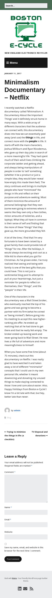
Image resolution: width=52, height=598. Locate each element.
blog (9, 417)
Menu (14, 63)
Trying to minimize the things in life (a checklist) (15, 436)
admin (17, 410)
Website (8, 531)
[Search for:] (26, 5)
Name (8, 507)
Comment (9, 472)
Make (14, 578)
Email (7, 519)
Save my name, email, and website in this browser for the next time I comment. (23, 549)
